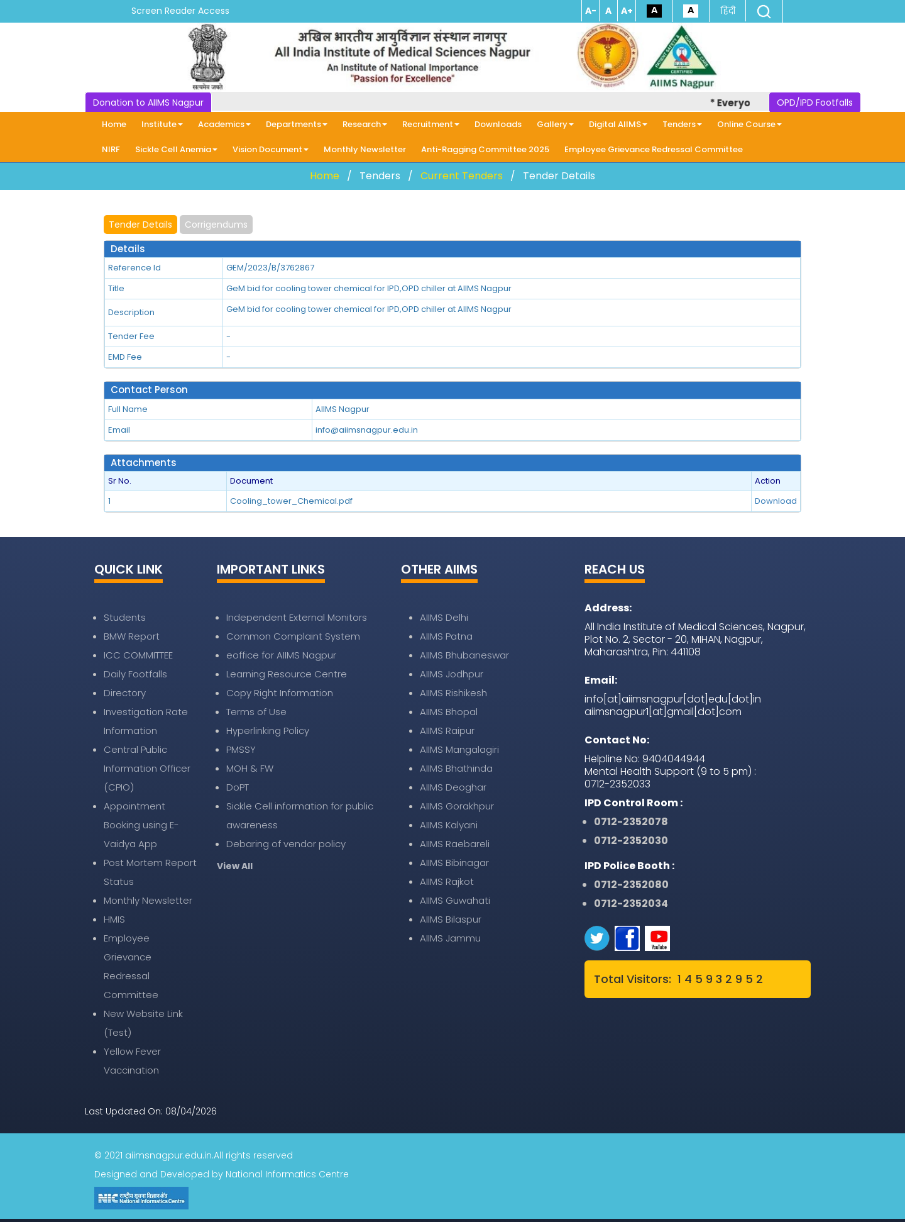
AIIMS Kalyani (449, 824)
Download (776, 501)
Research (365, 124)
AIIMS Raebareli (455, 843)
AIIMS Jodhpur (451, 673)
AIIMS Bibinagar (454, 862)
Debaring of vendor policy (286, 843)
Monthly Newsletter (365, 149)
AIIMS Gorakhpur (457, 806)
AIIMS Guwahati (455, 900)
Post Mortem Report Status (150, 872)
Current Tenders (461, 176)
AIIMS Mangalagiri (459, 749)
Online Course (749, 124)
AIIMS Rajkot (447, 881)
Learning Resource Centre (286, 673)
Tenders (682, 124)
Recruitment (430, 124)
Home (114, 124)
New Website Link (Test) (143, 1023)
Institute (162, 124)
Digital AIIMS (618, 124)
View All (235, 866)
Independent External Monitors (296, 617)
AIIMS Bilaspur (450, 919)
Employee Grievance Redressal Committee (653, 149)
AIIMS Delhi (444, 617)
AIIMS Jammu (450, 938)
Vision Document (271, 149)
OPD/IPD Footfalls (815, 102)
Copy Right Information (279, 692)
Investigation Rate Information (146, 721)
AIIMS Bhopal (449, 711)
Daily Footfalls (135, 673)
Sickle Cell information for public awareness (299, 815)
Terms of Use (256, 711)
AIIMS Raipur (447, 730)
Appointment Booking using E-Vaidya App (141, 824)
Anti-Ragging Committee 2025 (485, 149)
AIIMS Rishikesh (453, 692)
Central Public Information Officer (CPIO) (147, 768)
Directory (125, 692)
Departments (296, 124)
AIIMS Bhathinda (456, 768)
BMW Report (132, 636)
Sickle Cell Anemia (176, 149)
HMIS (114, 919)
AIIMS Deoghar (453, 787)
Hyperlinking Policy (267, 730)
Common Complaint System (293, 636)
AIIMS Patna (446, 636)
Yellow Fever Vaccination (132, 1061)
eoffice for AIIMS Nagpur (281, 655)
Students (125, 617)
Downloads (498, 124)
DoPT (237, 787)
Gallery (555, 124)
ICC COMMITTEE (138, 655)
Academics (224, 124)
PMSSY (241, 749)
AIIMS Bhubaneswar (464, 655)
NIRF (111, 149)
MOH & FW (249, 768)
